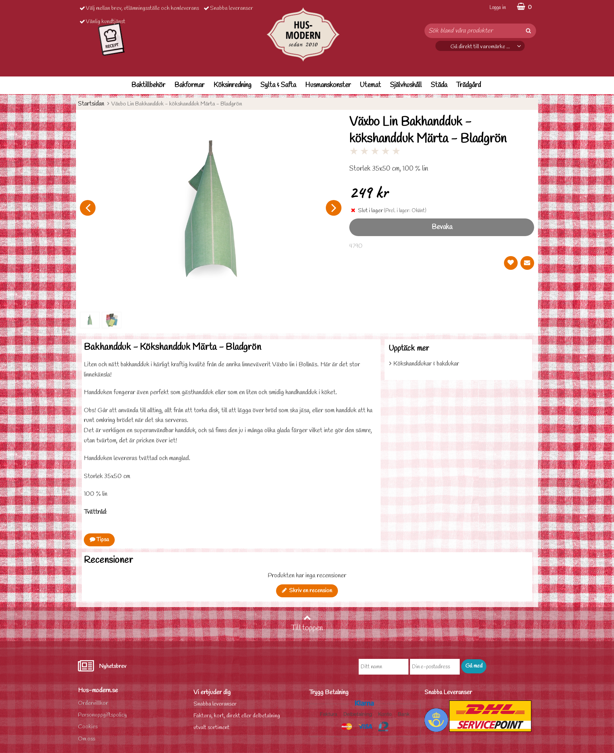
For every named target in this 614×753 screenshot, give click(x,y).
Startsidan (91, 104)
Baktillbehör (148, 85)
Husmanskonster (328, 85)
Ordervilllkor (93, 703)
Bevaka (442, 227)
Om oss (86, 739)
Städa (439, 85)
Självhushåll (406, 85)
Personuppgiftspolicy (102, 715)
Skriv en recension (307, 591)
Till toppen (307, 623)
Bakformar (189, 85)
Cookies (88, 727)
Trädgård (468, 85)
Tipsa (99, 540)
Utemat (370, 85)
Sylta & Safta (278, 85)
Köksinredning (232, 85)
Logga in (497, 7)
